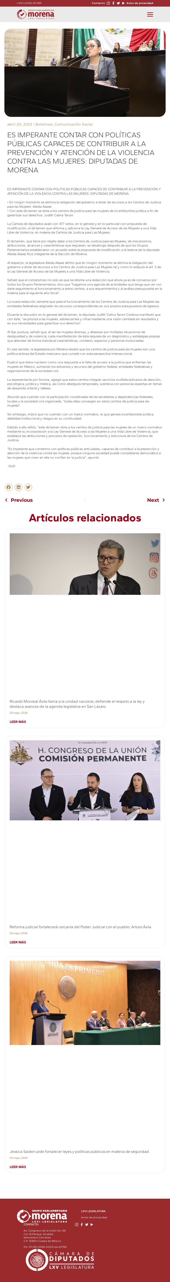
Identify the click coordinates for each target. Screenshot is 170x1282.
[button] (9, 487)
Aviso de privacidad (139, 3)
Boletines (44, 124)
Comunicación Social (74, 124)
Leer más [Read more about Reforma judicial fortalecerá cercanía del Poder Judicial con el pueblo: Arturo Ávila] (18, 942)
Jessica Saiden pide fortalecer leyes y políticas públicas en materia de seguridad (79, 1151)
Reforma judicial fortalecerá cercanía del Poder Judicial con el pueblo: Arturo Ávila (80, 927)
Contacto (98, 3)
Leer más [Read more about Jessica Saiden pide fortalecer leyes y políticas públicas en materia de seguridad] (18, 1167)
